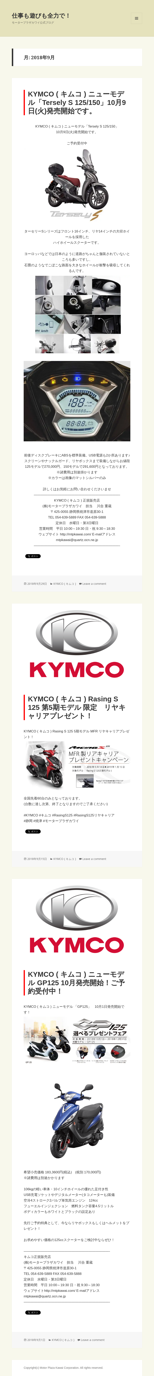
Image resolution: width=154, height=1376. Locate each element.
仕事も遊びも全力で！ (41, 15)
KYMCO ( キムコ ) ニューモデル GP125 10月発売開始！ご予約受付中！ (76, 982)
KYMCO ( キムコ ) (64, 584)
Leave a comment (94, 584)
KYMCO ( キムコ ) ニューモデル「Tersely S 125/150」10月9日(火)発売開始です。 (77, 102)
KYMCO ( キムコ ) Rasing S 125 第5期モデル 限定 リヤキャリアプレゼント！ (77, 707)
